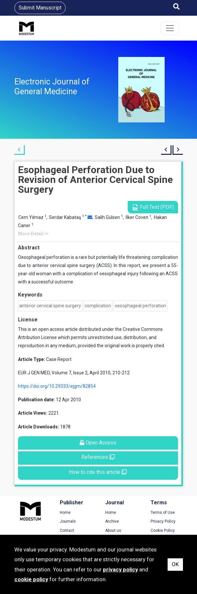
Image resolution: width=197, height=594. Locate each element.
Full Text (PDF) (153, 207)
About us (113, 530)
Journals (68, 521)
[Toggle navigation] (170, 28)
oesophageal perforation (140, 305)
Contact (67, 530)
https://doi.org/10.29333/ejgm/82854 (57, 386)
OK (175, 564)
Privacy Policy (163, 521)
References (98, 457)
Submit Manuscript (40, 8)
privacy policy (120, 569)
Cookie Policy (163, 530)
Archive (112, 521)
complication (98, 305)
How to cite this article (98, 472)
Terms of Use (163, 512)
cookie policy (31, 579)
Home (65, 512)
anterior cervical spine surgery (50, 305)
